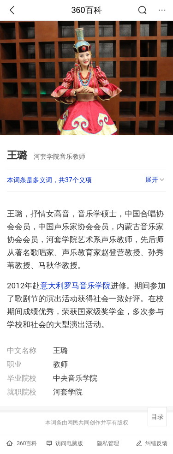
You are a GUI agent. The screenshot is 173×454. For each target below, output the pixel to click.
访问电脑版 (65, 443)
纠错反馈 (151, 443)
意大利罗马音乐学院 (75, 285)
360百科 (86, 10)
